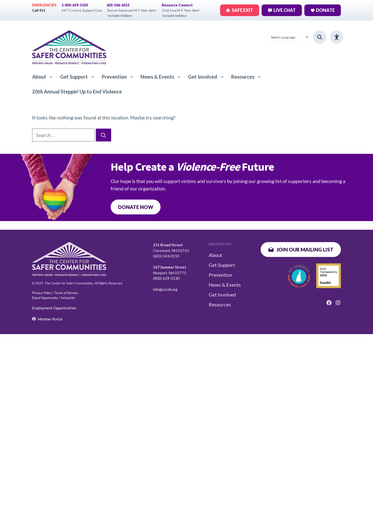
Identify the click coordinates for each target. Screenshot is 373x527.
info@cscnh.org (165, 289)
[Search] (103, 135)
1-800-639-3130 (75, 5)
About (44, 76)
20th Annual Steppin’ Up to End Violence (77, 91)
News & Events (163, 76)
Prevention (119, 76)
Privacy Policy (42, 293)
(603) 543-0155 (166, 256)
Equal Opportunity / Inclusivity (53, 298)
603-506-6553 (118, 5)
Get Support (79, 76)
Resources (248, 76)
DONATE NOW (135, 207)
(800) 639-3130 (166, 278)
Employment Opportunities (54, 308)
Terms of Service (66, 293)
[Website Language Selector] (287, 37)
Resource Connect (177, 5)
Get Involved (208, 76)
